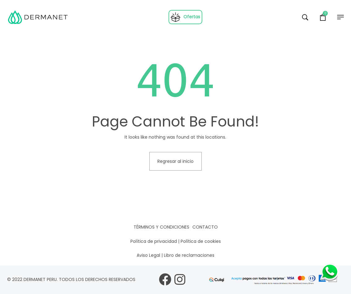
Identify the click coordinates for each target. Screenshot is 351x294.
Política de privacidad (153, 241)
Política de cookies (201, 241)
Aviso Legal (148, 255)
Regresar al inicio (175, 161)
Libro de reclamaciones (189, 255)
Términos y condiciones (161, 227)
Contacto (205, 227)
